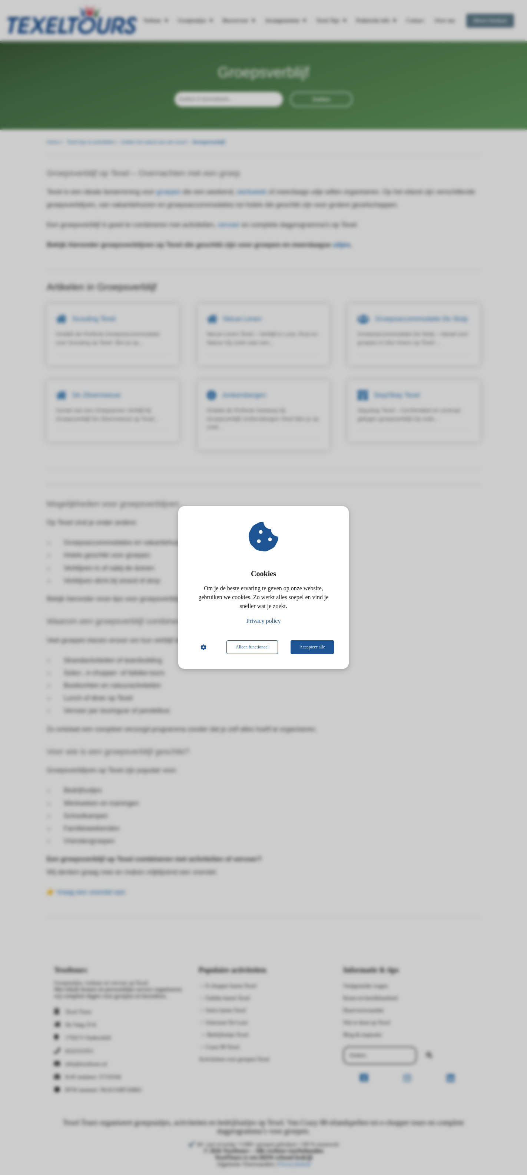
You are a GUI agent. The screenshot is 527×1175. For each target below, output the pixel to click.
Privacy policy (263, 621)
